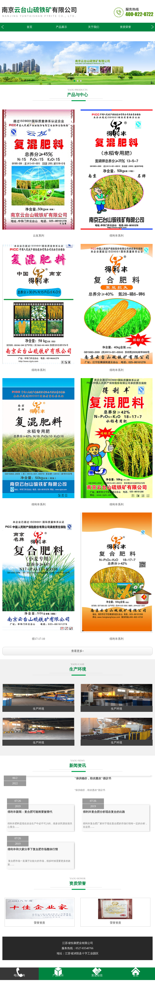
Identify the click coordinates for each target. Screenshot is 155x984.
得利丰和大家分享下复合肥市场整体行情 (33, 849)
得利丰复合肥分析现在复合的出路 (104, 811)
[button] (151, 27)
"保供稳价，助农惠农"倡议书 (92, 778)
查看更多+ (77, 650)
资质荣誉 (125, 26)
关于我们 (93, 26)
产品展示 (61, 26)
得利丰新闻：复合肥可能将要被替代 (30, 811)
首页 (29, 26)
